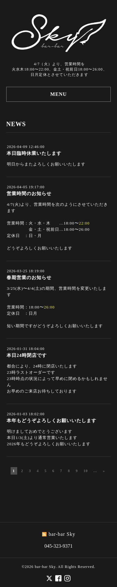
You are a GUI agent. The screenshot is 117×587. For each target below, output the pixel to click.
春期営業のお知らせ (29, 277)
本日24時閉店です (27, 355)
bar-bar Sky (45, 566)
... (95, 471)
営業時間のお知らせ (29, 193)
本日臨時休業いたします (34, 153)
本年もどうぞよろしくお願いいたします (51, 420)
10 (86, 471)
